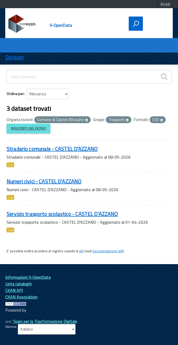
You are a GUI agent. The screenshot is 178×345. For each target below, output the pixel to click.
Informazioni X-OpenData (28, 277)
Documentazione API (108, 251)
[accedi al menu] (156, 23)
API (81, 251)
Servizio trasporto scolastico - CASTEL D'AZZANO (62, 214)
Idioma (10, 326)
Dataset (14, 57)
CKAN (14, 316)
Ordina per (15, 93)
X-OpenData (61, 25)
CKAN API (14, 290)
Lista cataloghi (18, 284)
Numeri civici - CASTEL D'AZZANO (44, 181)
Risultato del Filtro (28, 128)
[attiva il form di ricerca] (136, 24)
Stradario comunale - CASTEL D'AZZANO (52, 149)
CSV (10, 165)
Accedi (165, 4)
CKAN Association (21, 297)
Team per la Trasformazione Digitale (45, 321)
